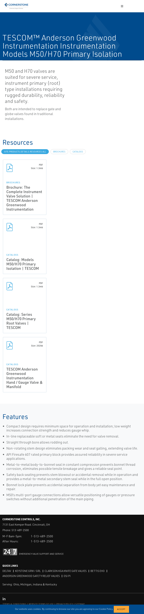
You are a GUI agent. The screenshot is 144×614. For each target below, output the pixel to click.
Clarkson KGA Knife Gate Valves (66, 570)
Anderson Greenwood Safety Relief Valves (31, 575)
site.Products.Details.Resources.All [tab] (25, 151)
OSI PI (67, 575)
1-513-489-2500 (42, 536)
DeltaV (6, 570)
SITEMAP (79, 604)
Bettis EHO (97, 570)
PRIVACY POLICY (64, 604)
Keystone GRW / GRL (28, 570)
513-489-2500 (20, 530)
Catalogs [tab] (78, 151)
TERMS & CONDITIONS (14, 604)
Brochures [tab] (59, 151)
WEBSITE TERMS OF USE (41, 604)
